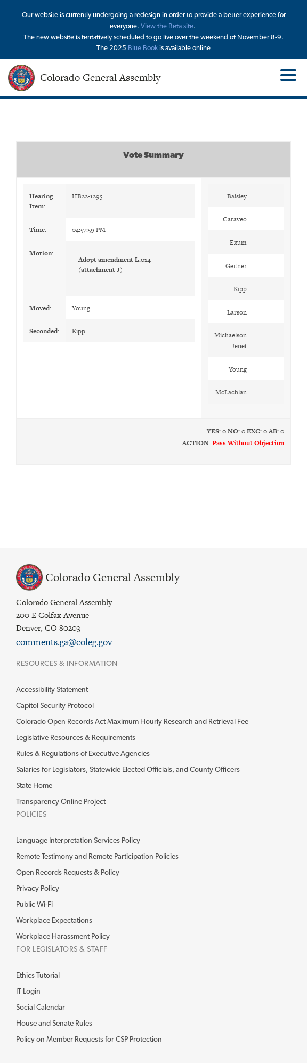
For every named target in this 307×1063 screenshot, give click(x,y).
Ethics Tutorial (38, 975)
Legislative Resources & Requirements (75, 737)
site (188, 26)
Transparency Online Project (61, 801)
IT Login (28, 991)
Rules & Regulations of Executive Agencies (83, 753)
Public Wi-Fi (34, 904)
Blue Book (143, 48)
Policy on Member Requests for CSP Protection (89, 1039)
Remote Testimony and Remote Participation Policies (97, 856)
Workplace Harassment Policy (63, 936)
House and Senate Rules (54, 1023)
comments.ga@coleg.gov (64, 641)
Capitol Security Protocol (55, 705)
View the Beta (162, 26)
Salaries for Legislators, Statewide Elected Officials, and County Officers (128, 769)
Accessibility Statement (52, 689)
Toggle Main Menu (287, 75)
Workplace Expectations (54, 920)
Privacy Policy (37, 888)
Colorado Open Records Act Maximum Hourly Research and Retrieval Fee (132, 721)
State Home (34, 785)
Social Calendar (40, 1007)
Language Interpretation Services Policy (78, 840)
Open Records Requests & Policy (67, 872)
